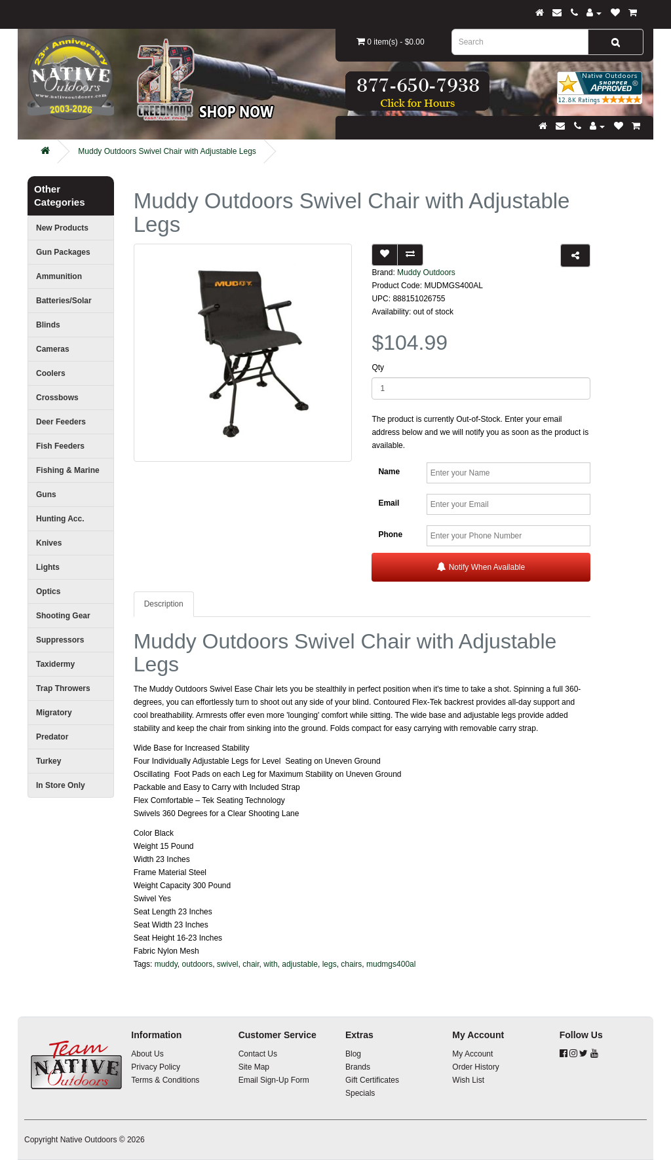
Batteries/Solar (64, 300)
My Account (472, 1053)
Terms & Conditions (165, 1080)
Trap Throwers (63, 688)
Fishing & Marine (68, 470)
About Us (147, 1053)
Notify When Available (481, 567)
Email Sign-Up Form (274, 1080)
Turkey (48, 761)
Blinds (48, 324)
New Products (62, 228)
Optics (48, 591)
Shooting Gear (63, 615)
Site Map (254, 1067)
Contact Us (258, 1053)
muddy (166, 964)
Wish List (468, 1080)
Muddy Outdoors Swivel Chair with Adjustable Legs (167, 151)
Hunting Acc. (60, 518)
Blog (353, 1053)
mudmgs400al (390, 964)
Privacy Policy (155, 1067)
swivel (228, 964)
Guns (46, 494)
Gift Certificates (372, 1080)
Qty (378, 367)
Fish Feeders (60, 446)
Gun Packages (63, 252)
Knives (49, 543)
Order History (475, 1067)
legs (329, 964)
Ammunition (59, 276)
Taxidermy (55, 664)
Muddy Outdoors (426, 272)
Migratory (54, 712)
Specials (360, 1093)
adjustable (300, 964)
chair (250, 964)
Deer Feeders (61, 421)
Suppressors (60, 640)
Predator (52, 736)
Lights (48, 567)
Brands (357, 1067)
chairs (351, 964)
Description (163, 603)
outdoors (197, 964)
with (270, 964)
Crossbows (57, 397)
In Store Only (60, 785)
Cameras (52, 349)
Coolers (51, 373)
